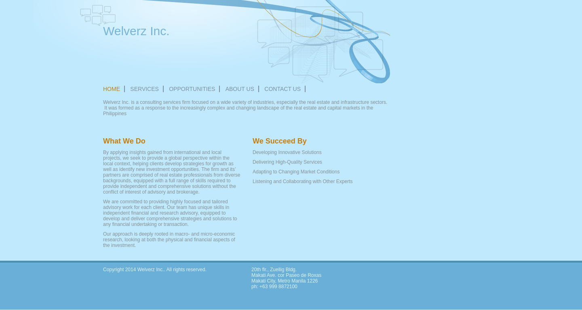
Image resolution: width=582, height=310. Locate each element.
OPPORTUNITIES (192, 89)
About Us (240, 89)
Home (111, 89)
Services (144, 89)
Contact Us (282, 89)
